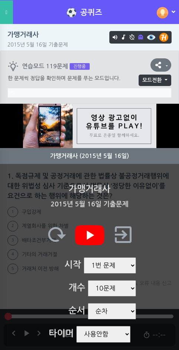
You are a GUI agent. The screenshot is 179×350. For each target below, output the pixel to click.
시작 (72, 264)
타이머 (61, 333)
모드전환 (152, 80)
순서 (77, 310)
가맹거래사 (23, 34)
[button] (160, 65)
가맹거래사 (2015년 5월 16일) (89, 156)
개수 (77, 287)
